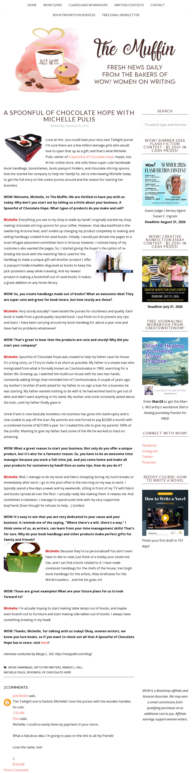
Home (32, 5)
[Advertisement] (165, 618)
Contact (158, 5)
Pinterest (149, 462)
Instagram (150, 451)
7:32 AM (18, 713)
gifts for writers (47, 667)
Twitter (147, 456)
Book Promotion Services (74, 15)
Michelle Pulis (14, 672)
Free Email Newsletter (120, 15)
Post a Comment (16, 770)
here (44, 642)
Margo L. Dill (72, 667)
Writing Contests (129, 5)
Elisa (16, 718)
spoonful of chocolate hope (49, 672)
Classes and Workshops (88, 5)
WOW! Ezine (52, 5)
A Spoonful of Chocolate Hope (91, 157)
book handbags (20, 667)
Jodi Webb (20, 696)
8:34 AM (18, 764)
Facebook (149, 445)
